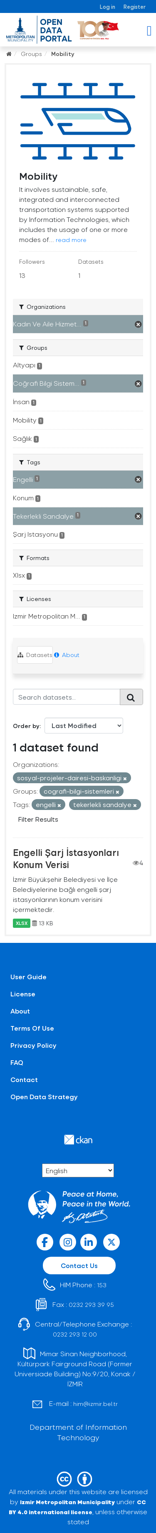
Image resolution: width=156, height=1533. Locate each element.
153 (101, 1285)
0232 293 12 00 (75, 1334)
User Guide (28, 976)
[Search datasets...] (66, 697)
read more (71, 240)
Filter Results (38, 819)
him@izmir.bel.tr (95, 1404)
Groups (31, 54)
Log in (107, 6)
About (66, 655)
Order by (26, 726)
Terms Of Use (32, 1028)
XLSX (21, 923)
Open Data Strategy (44, 1096)
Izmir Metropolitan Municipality (67, 1502)
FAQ (16, 1062)
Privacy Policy (33, 1045)
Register (135, 6)
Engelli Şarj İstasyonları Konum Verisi (66, 858)
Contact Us (79, 1265)
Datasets (34, 655)
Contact (24, 1079)
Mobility (62, 54)
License (22, 993)
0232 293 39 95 (91, 1305)
